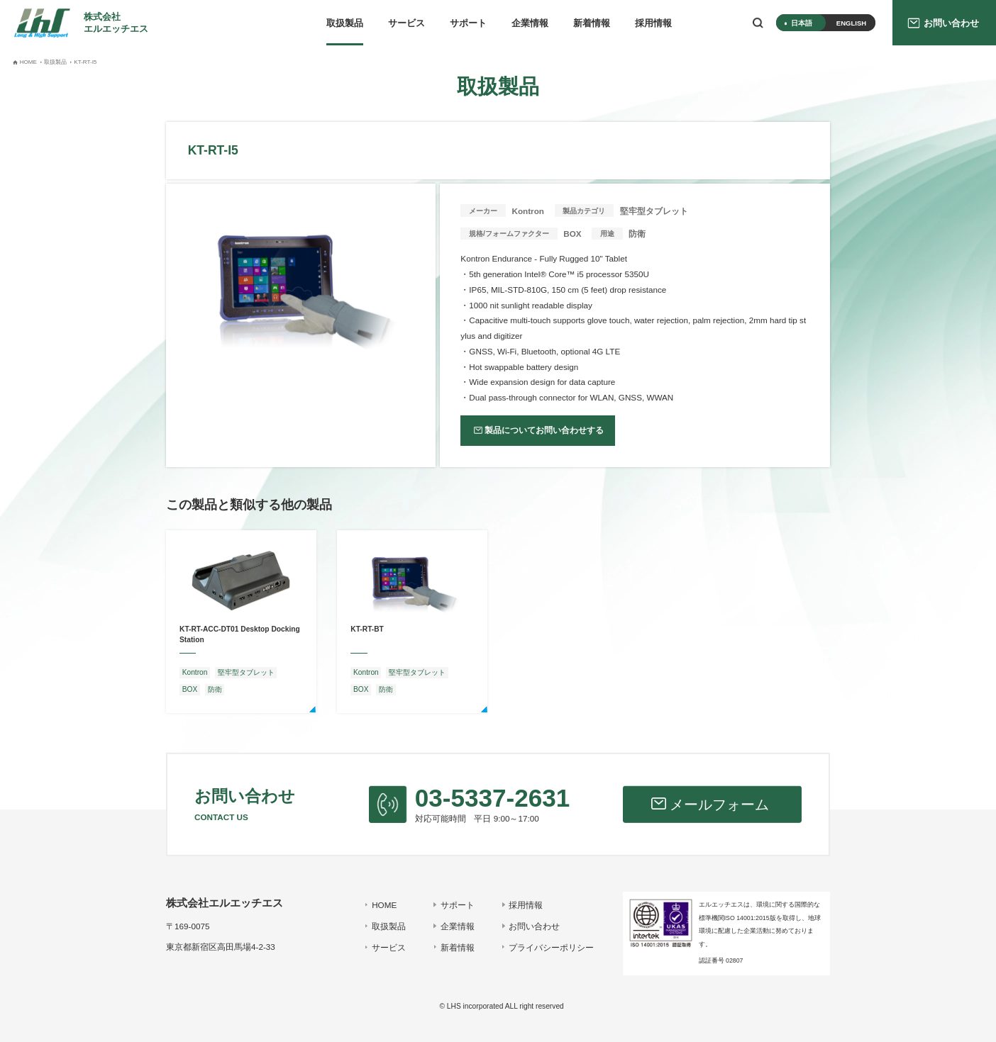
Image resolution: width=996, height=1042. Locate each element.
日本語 (801, 23)
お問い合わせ (534, 926)
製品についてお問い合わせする (544, 430)
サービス (406, 23)
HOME (384, 904)
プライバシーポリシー (551, 947)
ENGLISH (851, 23)
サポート (468, 23)
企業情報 (529, 23)
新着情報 (591, 23)
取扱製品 (344, 23)
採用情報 (653, 23)
